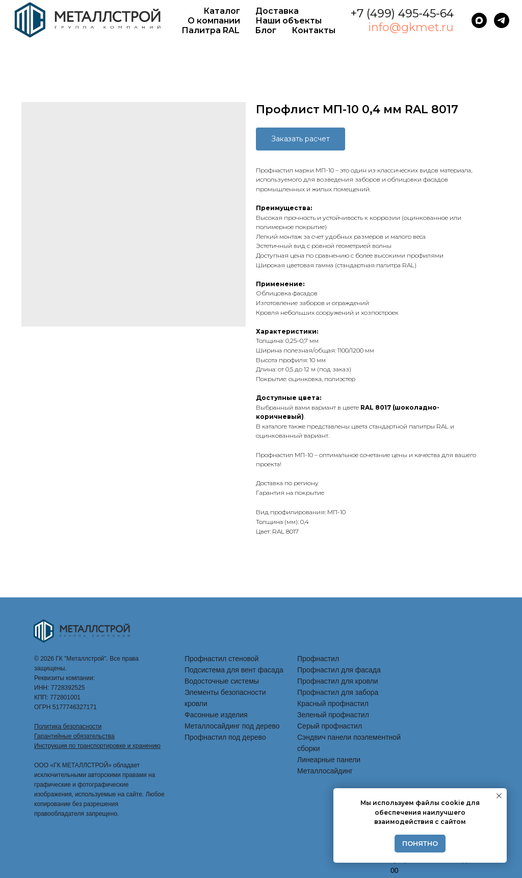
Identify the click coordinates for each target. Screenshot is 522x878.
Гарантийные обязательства (74, 736)
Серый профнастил (329, 726)
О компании (214, 21)
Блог (265, 30)
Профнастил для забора (337, 692)
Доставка (277, 11)
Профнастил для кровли (337, 681)
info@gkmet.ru (411, 27)
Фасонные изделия (216, 715)
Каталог (221, 11)
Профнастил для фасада (339, 670)
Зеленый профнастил (333, 715)
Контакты (313, 30)
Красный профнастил (333, 703)
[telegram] (501, 20)
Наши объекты (288, 21)
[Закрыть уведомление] (499, 796)
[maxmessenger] (479, 20)
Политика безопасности (67, 726)
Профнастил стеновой (221, 659)
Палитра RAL (210, 30)
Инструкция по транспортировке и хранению (97, 745)
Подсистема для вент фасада (234, 670)
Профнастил (318, 659)
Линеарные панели (328, 760)
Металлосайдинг (325, 771)
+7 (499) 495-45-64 (402, 13)
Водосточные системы (222, 681)
